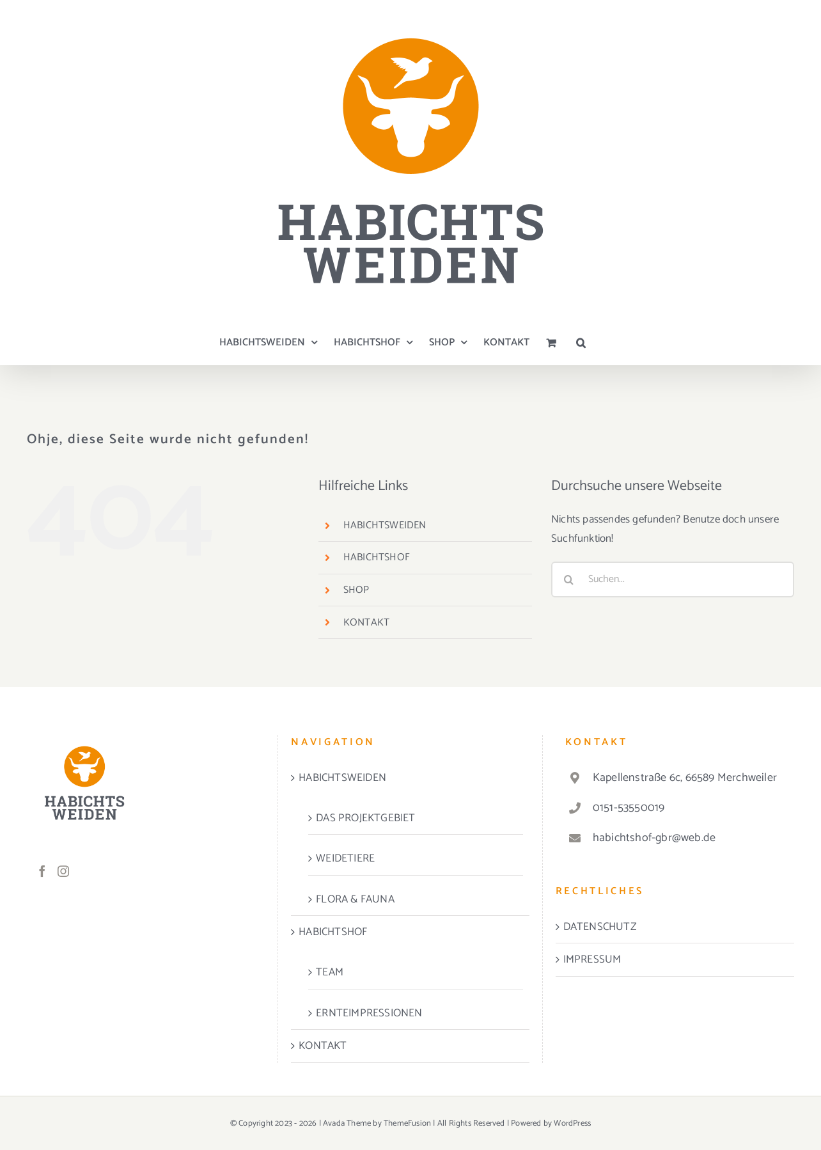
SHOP (356, 590)
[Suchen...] (672, 579)
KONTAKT (366, 622)
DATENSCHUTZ (600, 927)
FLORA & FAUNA (355, 899)
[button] (581, 343)
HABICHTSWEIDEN (384, 525)
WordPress (572, 1123)
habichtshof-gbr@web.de (654, 837)
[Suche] (569, 579)
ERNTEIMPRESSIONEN (369, 1013)
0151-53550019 (629, 807)
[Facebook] (42, 871)
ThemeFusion (407, 1123)
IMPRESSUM (592, 959)
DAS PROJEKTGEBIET (365, 818)
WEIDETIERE (345, 858)
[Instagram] (63, 871)
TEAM (329, 972)
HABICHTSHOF (376, 557)
